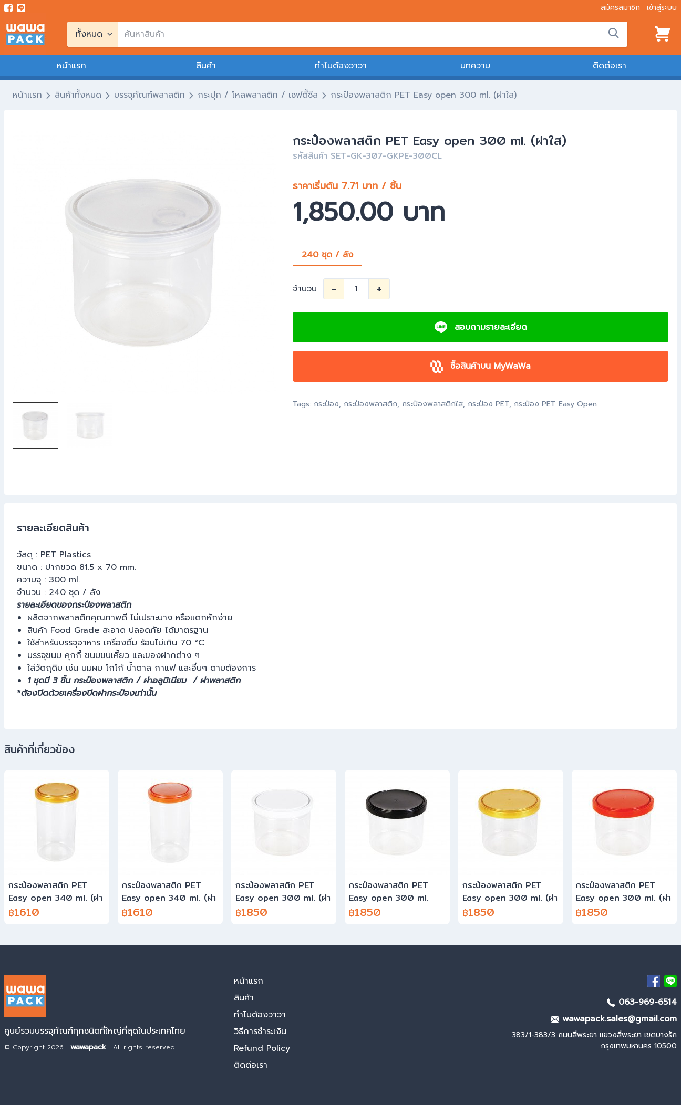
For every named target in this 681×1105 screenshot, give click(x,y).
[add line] (21, 8)
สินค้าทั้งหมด (78, 95)
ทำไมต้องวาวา (341, 65)
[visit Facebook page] (8, 8)
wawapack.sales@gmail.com (614, 1019)
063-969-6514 (642, 1002)
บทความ (475, 65)
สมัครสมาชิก (620, 7)
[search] (372, 34)
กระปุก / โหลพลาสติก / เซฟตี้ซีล (258, 95)
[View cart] (662, 34)
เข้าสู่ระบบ (662, 7)
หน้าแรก (71, 65)
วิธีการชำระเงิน (260, 1031)
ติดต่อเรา (609, 65)
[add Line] (670, 981)
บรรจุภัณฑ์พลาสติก (149, 95)
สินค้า (206, 65)
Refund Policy (262, 1048)
